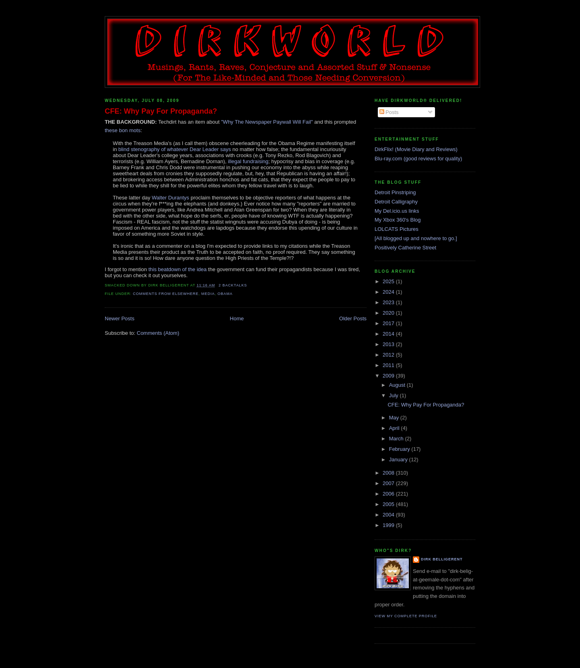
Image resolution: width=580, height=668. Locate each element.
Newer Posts (120, 318)
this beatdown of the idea (177, 269)
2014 (389, 334)
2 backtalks (233, 285)
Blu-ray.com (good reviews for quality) (418, 159)
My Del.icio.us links (397, 211)
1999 (389, 525)
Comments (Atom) (158, 333)
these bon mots (123, 130)
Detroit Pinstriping (395, 192)
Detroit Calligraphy (396, 202)
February (400, 449)
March (397, 439)
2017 (389, 323)
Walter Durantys (170, 198)
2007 (389, 483)
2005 (389, 504)
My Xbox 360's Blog (398, 220)
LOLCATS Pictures (396, 229)
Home (237, 318)
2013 (389, 344)
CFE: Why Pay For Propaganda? (161, 111)
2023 (389, 302)
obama (225, 294)
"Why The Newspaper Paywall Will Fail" (267, 122)
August (398, 385)
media (208, 294)
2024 (389, 292)
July (394, 395)
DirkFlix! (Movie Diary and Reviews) (416, 149)
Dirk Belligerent (441, 559)
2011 (389, 365)
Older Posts (353, 318)
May (394, 418)
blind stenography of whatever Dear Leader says (174, 149)
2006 (389, 494)
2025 (389, 281)
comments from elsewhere (166, 294)
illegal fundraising (248, 161)
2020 (389, 313)
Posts (389, 112)
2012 (389, 355)
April (395, 428)
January (399, 459)
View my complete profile (406, 616)
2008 (389, 473)
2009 (389, 376)
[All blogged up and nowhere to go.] (416, 238)
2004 (389, 515)
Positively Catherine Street (405, 248)
